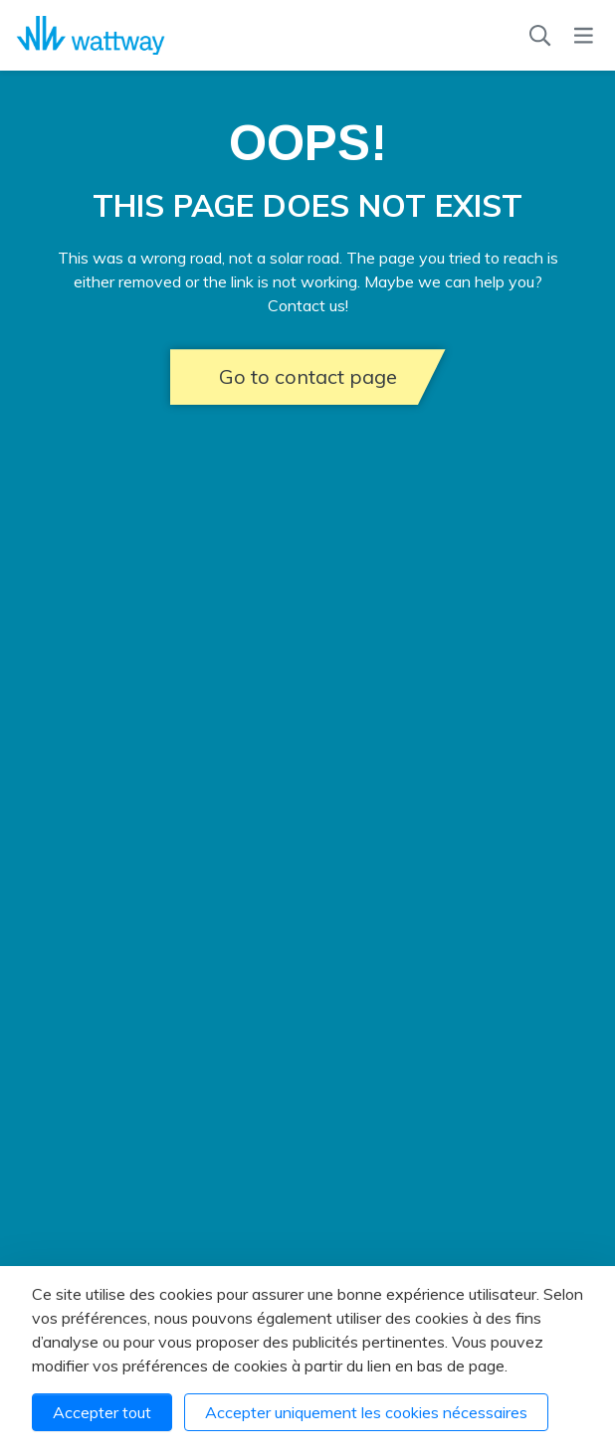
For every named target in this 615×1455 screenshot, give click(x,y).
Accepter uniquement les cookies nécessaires (366, 1412)
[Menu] (583, 36)
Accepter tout (102, 1412)
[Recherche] (539, 36)
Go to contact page (308, 376)
